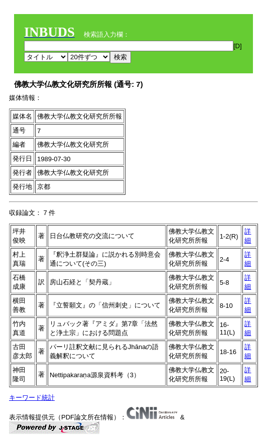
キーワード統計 (32, 397)
